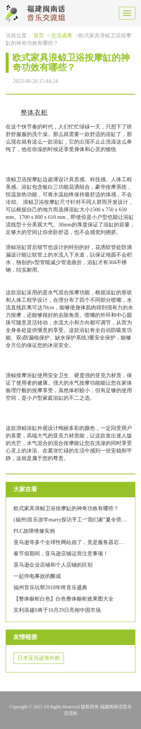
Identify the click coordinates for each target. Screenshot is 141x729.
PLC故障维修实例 (34, 531)
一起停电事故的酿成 (37, 576)
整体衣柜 (34, 112)
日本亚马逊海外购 (39, 658)
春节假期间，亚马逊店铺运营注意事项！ (61, 553)
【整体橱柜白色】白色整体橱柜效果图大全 (64, 599)
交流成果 (61, 35)
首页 (38, 35)
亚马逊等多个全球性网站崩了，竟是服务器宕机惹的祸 (77, 542)
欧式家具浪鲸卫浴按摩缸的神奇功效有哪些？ (66, 508)
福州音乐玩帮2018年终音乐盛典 (50, 587)
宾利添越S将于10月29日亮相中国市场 (57, 610)
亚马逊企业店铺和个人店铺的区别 (53, 565)
